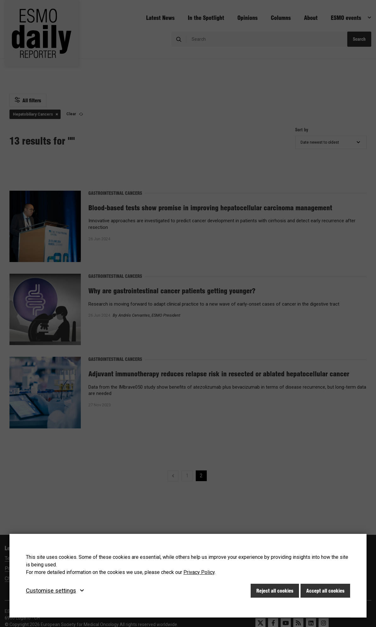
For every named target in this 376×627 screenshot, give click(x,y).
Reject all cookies (274, 591)
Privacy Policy (199, 572)
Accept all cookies (325, 591)
